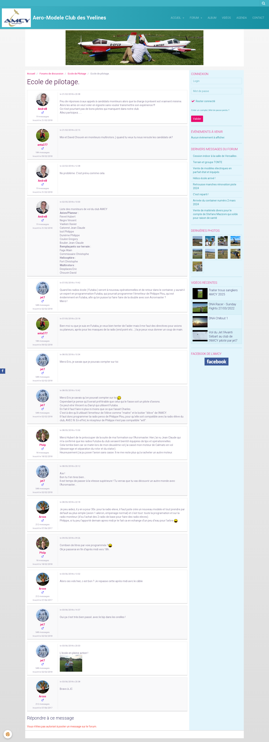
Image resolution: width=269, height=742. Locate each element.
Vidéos (226, 17)
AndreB (42, 108)
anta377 (42, 144)
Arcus (42, 516)
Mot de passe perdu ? (219, 110)
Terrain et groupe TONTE (207, 162)
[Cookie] (8, 734)
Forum (194, 17)
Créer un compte (199, 110)
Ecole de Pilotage (77, 73)
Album (212, 17)
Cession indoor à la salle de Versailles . (215, 155)
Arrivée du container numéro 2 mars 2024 (214, 202)
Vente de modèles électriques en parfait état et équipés (212, 170)
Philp (42, 444)
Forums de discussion (51, 73)
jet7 (42, 297)
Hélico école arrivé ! (204, 178)
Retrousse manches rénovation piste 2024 (214, 186)
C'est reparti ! (200, 194)
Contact (258, 17)
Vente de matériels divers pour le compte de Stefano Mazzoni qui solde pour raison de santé (215, 214)
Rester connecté (203, 101)
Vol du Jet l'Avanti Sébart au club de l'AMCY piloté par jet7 (223, 336)
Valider (197, 118)
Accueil (176, 17)
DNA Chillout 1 (218, 318)
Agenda (241, 17)
